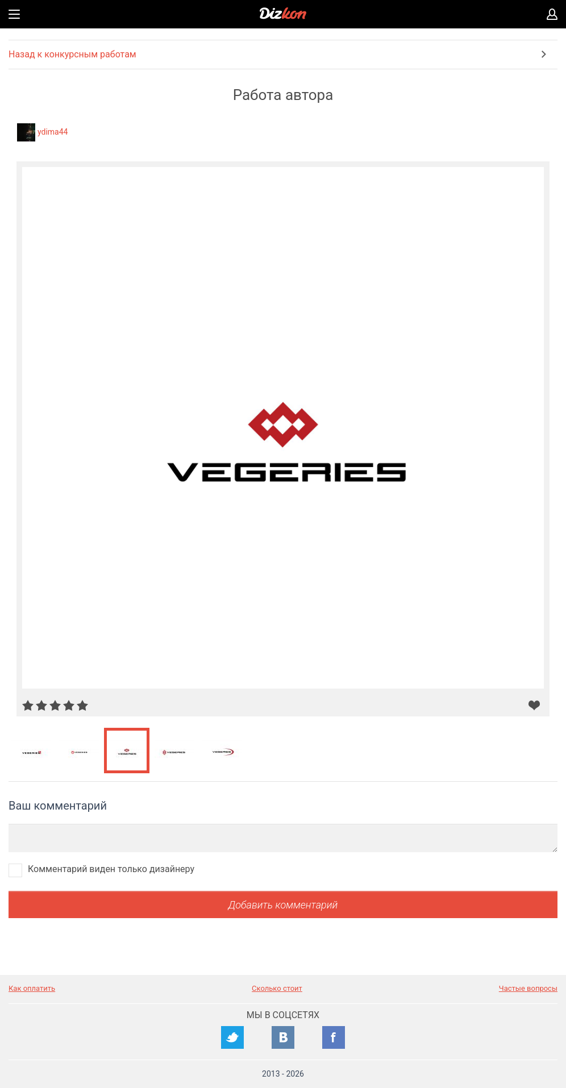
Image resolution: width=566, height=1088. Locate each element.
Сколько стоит (277, 988)
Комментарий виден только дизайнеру (111, 869)
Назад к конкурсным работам (72, 54)
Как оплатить (32, 988)
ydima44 (53, 131)
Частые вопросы (528, 988)
